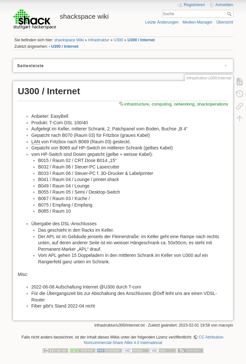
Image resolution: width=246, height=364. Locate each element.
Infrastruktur (98, 40)
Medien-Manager (197, 22)
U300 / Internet (141, 40)
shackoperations (212, 104)
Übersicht (224, 22)
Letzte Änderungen (162, 22)
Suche (230, 14)
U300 (118, 40)
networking (184, 104)
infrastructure (136, 104)
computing (161, 104)
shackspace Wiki (69, 40)
